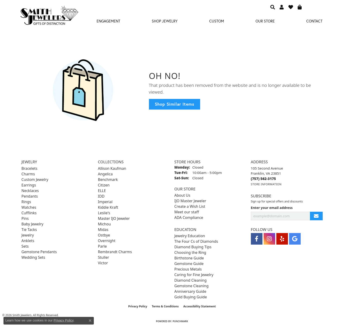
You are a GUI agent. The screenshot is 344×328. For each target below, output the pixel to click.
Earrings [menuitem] (29, 185)
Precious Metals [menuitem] (188, 269)
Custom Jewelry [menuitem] (35, 179)
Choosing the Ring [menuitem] (190, 252)
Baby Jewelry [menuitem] (33, 224)
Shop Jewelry (164, 21)
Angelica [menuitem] (105, 174)
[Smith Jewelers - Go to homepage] (49, 17)
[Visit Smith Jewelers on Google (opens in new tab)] (295, 239)
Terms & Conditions (165, 306)
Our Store (265, 21)
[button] (272, 6)
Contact (314, 21)
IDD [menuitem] (101, 196)
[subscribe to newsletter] (316, 216)
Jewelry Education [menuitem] (189, 235)
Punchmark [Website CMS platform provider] (180, 321)
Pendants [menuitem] (30, 196)
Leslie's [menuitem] (104, 212)
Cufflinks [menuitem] (29, 212)
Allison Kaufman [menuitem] (112, 168)
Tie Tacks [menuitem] (29, 229)
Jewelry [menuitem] (28, 235)
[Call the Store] (263, 178)
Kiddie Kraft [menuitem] (108, 207)
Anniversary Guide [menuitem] (190, 291)
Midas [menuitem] (103, 229)
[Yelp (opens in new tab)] (282, 239)
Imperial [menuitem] (105, 201)
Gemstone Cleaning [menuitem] (191, 285)
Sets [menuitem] (25, 246)
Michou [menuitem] (104, 224)
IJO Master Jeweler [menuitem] (190, 200)
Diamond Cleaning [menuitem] (190, 280)
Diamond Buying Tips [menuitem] (192, 246)
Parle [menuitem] (102, 246)
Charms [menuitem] (28, 174)
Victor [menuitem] (103, 262)
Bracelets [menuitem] (30, 168)
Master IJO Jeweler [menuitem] (114, 218)
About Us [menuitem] (182, 195)
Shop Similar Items (174, 104)
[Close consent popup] (90, 320)
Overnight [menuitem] (107, 240)
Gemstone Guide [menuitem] (189, 263)
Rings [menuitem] (26, 201)
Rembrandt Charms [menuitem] (115, 251)
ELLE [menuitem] (102, 190)
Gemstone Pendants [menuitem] (39, 251)
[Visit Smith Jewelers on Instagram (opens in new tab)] (269, 239)
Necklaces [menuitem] (30, 190)
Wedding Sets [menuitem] (33, 257)
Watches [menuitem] (29, 207)
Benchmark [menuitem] (108, 179)
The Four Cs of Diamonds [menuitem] (196, 241)
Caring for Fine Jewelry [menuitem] (194, 274)
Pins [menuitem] (25, 218)
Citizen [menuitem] (104, 185)
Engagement (108, 21)
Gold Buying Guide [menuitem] (190, 297)
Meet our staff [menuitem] (186, 211)
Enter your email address (272, 207)
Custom (216, 21)
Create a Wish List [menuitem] (189, 206)
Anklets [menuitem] (28, 240)
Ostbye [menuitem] (104, 235)
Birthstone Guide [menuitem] (189, 258)
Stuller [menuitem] (103, 257)
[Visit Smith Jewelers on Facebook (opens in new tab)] (256, 239)
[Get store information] (266, 184)
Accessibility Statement (199, 306)
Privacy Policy (137, 306)
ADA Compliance (188, 217)
